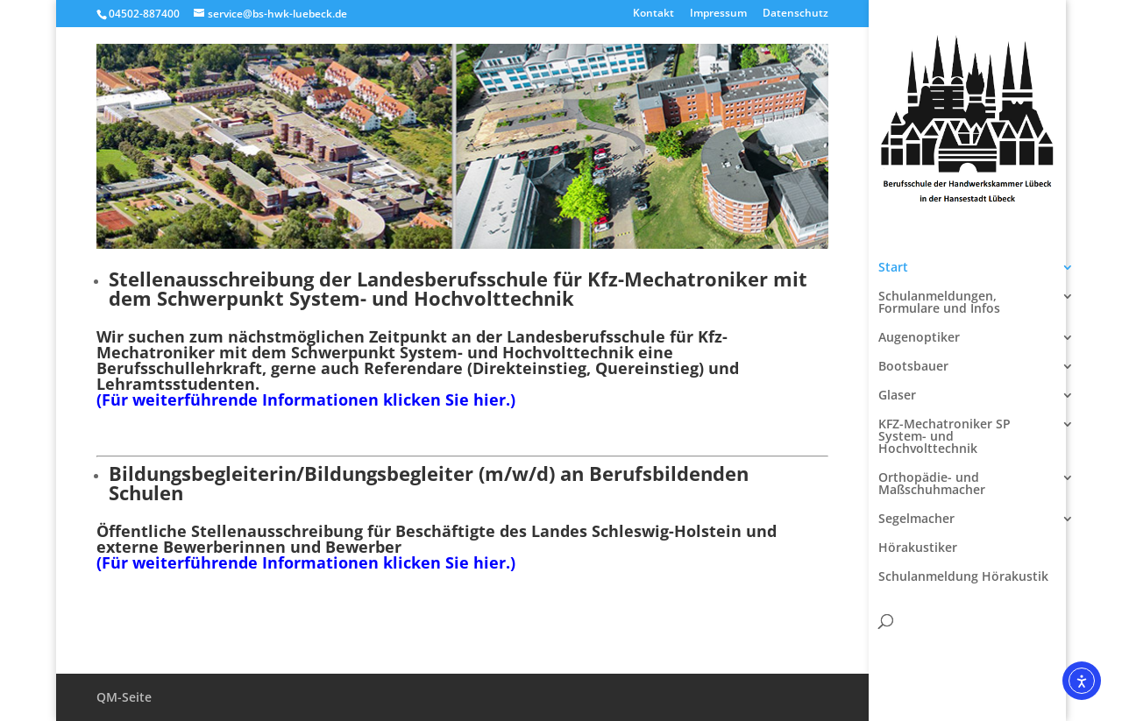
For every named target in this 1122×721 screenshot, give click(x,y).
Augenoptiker (919, 338)
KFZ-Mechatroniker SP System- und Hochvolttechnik (944, 437)
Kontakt (653, 14)
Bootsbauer (913, 367)
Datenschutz (795, 14)
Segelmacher (916, 519)
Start (893, 268)
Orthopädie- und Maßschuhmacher (931, 484)
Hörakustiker (917, 548)
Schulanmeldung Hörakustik (963, 577)
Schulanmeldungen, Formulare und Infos (939, 303)
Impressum (718, 14)
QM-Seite (124, 697)
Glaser (897, 396)
